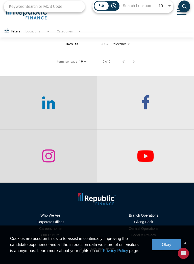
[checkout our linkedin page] (48, 102)
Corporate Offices (50, 222)
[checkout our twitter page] (145, 156)
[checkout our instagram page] (48, 156)
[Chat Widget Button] (183, 253)
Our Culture (50, 235)
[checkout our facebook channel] (145, 102)
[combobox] (44, 6)
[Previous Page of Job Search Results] (123, 61)
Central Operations (144, 229)
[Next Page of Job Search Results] (134, 61)
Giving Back (143, 222)
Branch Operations (143, 215)
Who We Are (50, 215)
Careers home (50, 229)
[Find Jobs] (184, 6)
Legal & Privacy (143, 235)
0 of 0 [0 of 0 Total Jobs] (106, 61)
